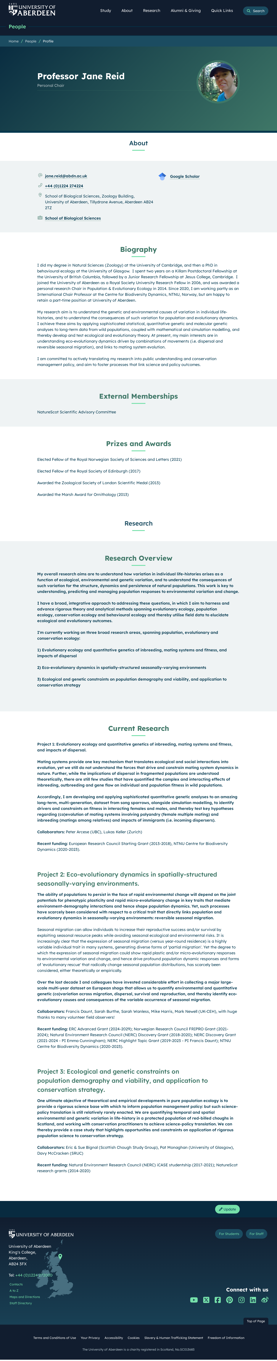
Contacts (16, 1286)
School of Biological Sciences (73, 218)
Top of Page (256, 1322)
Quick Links (224, 10)
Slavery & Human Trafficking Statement (173, 1339)
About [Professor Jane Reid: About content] (138, 143)
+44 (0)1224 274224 (64, 186)
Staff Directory (21, 1304)
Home (14, 41)
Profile (48, 41)
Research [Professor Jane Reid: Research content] (138, 523)
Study (108, 10)
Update (226, 1209)
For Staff (254, 1235)
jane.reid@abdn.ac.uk (66, 176)
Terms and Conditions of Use (54, 1339)
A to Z (14, 1292)
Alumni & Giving (188, 10)
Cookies (134, 1339)
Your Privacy (90, 1339)
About (129, 10)
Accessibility (114, 1339)
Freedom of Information (226, 1339)
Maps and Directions (25, 1298)
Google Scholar (185, 176)
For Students (223, 1235)
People (18, 26)
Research (154, 10)
